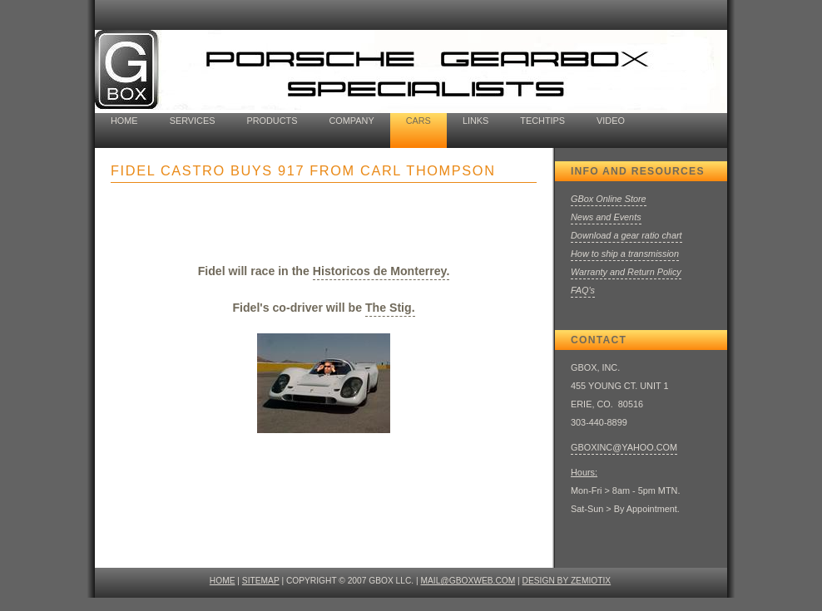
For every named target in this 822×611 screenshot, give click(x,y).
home (124, 121)
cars (418, 121)
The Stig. (390, 307)
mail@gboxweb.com (468, 580)
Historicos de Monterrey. (381, 271)
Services (192, 121)
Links (475, 121)
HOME (222, 580)
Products (271, 121)
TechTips (542, 121)
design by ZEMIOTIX (567, 580)
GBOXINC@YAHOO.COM (624, 447)
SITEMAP (261, 580)
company (351, 121)
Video (611, 121)
